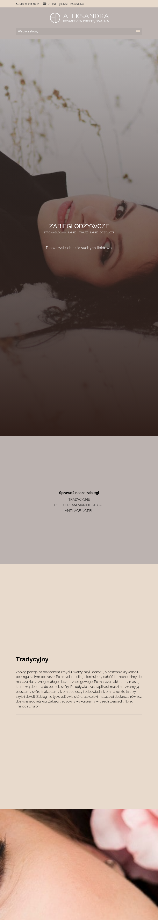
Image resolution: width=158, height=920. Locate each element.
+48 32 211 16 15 (29, 4)
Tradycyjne (79, 499)
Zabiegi (72, 232)
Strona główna (55, 232)
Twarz (83, 232)
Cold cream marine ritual (79, 505)
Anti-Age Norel (79, 511)
